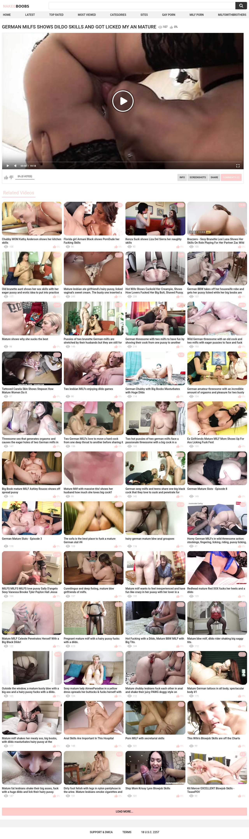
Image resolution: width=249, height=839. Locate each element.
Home (7, 14)
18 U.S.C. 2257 (150, 832)
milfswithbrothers (232, 14)
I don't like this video (11, 177)
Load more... (124, 811)
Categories (118, 14)
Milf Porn (197, 14)
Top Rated (56, 14)
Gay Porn (168, 14)
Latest (30, 14)
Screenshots (198, 177)
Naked (16, 6)
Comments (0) (231, 177)
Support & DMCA (101, 832)
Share (214, 177)
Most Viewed (87, 14)
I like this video (6, 177)
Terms (126, 832)
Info (182, 177)
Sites (144, 14)
